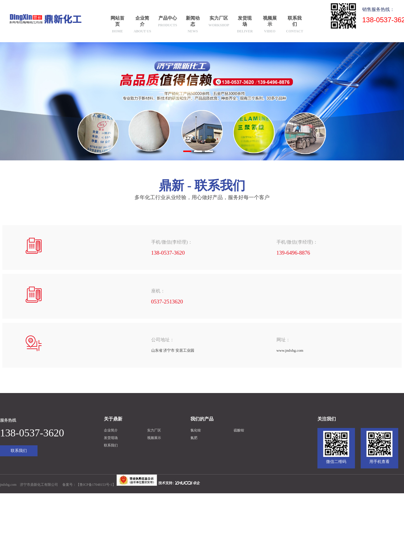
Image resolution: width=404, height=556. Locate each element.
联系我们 (294, 25)
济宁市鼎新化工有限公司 (39, 485)
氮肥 (193, 437)
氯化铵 (195, 430)
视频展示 (270, 25)
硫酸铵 (239, 430)
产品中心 (167, 22)
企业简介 (142, 25)
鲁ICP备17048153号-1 (96, 485)
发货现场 (245, 25)
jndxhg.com (8, 485)
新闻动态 (193, 25)
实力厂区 (218, 22)
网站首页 (117, 25)
